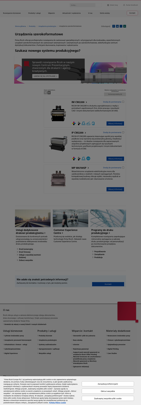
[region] (70, 390)
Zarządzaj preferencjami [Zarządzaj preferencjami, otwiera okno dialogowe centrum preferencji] (108, 384)
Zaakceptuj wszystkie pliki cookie (108, 398)
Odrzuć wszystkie (108, 391)
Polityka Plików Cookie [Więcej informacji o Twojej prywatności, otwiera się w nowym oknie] (57, 403)
